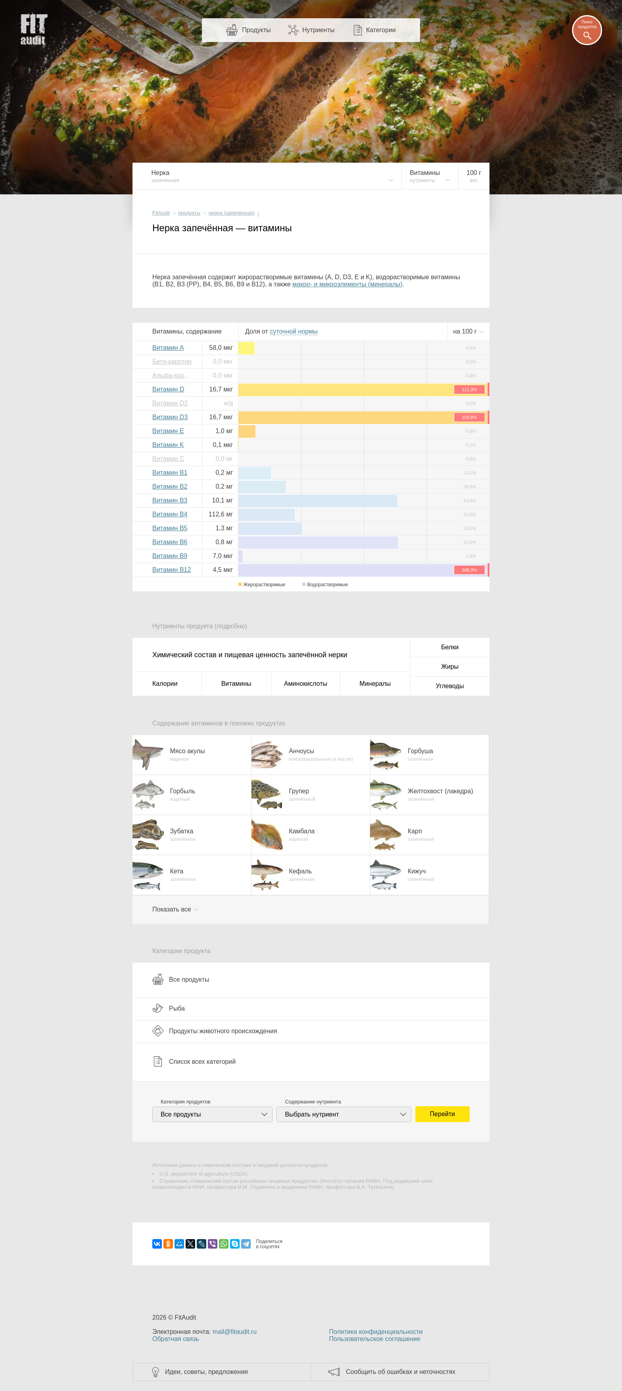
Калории (164, 683)
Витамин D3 (170, 417)
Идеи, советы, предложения (206, 1371)
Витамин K (168, 444)
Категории (381, 30)
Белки (450, 647)
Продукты (256, 30)
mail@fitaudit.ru (235, 1331)
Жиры (450, 666)
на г (465, 331)
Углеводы (450, 686)
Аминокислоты (305, 683)
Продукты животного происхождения (214, 1030)
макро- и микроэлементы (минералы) (347, 284)
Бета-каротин (172, 361)
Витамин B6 (169, 542)
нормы (293, 331)
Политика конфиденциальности (375, 1331)
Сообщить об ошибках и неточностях (400, 1371)
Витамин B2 (169, 486)
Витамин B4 (169, 514)
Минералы (375, 683)
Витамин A (168, 347)
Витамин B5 (169, 528)
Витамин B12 (171, 569)
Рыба (168, 1008)
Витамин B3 (169, 500)
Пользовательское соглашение (374, 1338)
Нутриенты (318, 30)
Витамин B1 (169, 472)
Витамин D (168, 389)
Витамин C (168, 458)
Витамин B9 (169, 556)
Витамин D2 (170, 403)
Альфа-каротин (174, 375)
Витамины (236, 683)
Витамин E (168, 431)
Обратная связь (175, 1338)
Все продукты (180, 979)
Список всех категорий (194, 1061)
